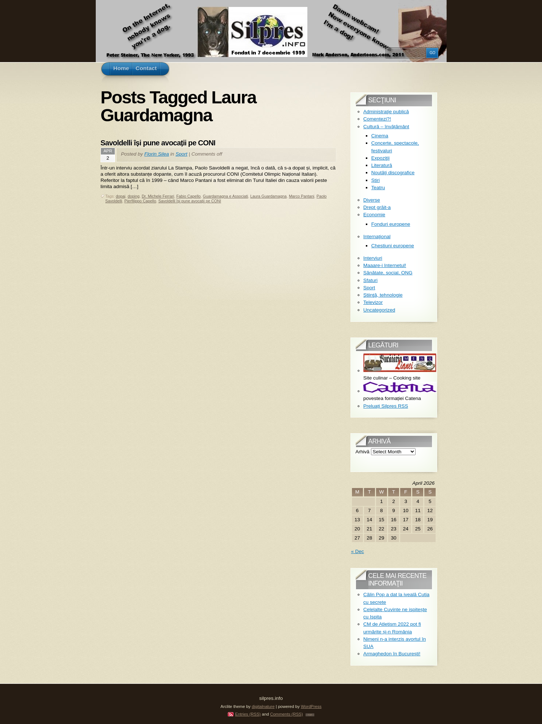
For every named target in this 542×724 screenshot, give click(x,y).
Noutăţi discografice (393, 172)
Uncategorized (379, 310)
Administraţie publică (386, 111)
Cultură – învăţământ (386, 126)
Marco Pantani (301, 196)
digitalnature (263, 706)
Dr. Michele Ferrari (158, 196)
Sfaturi (370, 280)
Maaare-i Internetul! (384, 265)
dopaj (120, 196)
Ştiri (375, 180)
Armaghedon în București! (391, 653)
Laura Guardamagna (268, 196)
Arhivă (362, 451)
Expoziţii (380, 158)
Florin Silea (156, 154)
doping (133, 196)
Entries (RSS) (248, 714)
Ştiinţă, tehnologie (382, 295)
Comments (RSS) (286, 714)
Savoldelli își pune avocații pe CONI (158, 143)
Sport (181, 154)
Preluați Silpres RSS (385, 406)
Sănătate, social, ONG (387, 272)
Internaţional (376, 236)
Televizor (373, 302)
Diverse (371, 200)
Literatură (381, 165)
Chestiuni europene (392, 245)
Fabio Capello (188, 196)
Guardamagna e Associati (225, 196)
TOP (310, 715)
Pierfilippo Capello (140, 201)
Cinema (380, 135)
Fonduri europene (390, 224)
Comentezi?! (377, 119)
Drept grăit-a (377, 207)
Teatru (378, 187)
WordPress (311, 706)
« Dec (357, 551)
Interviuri (372, 258)
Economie (374, 214)
